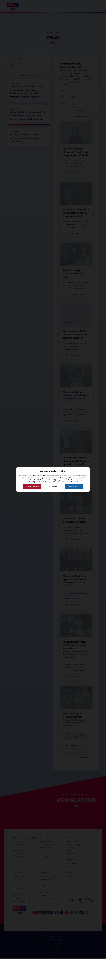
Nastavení (53, 486)
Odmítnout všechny (32, 486)
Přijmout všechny (74, 486)
